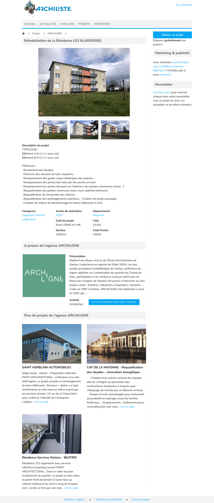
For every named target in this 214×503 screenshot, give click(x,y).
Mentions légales (74, 499)
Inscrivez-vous (161, 92)
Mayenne (98, 215)
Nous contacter (141, 499)
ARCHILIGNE (54, 33)
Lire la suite (41, 402)
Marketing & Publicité (109, 499)
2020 (59, 215)
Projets (36, 33)
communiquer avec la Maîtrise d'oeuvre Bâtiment (171, 66)
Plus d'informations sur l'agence (114, 302)
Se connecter (184, 5)
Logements (29, 219)
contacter (165, 74)
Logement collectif (33, 215)
